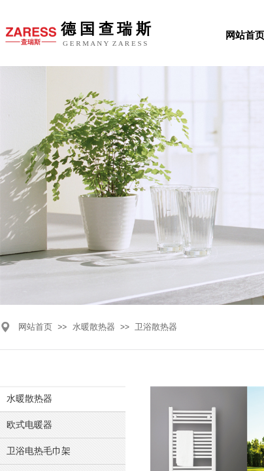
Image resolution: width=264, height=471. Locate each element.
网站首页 (35, 327)
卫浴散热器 (156, 327)
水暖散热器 (94, 327)
